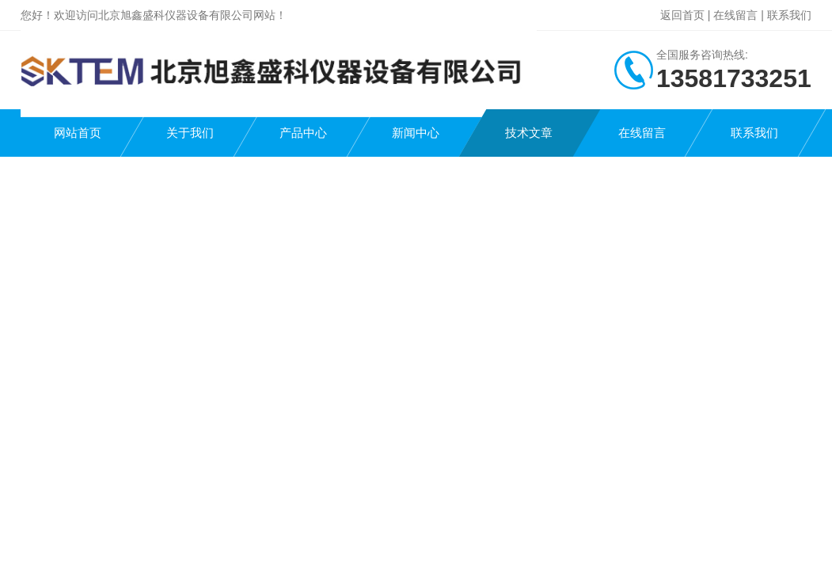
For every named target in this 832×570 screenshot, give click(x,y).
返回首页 (682, 15)
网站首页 (77, 132)
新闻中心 (415, 132)
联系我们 (789, 15)
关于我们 (190, 132)
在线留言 (735, 15)
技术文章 (529, 132)
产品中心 (303, 132)
